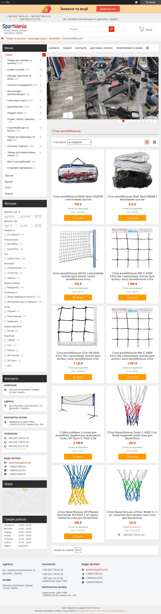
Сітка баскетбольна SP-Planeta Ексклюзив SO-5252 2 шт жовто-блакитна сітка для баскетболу (78, 515)
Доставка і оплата (101, 48)
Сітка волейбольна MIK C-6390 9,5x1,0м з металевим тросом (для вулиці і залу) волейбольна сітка (132, 276)
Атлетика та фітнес (17, 146)
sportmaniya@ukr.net (20, 462)
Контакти (81, 48)
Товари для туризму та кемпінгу (19, 62)
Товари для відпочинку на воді (21, 138)
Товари (67, 48)
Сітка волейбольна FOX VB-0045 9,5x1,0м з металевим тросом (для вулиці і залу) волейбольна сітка (78, 355)
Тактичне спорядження (19, 85)
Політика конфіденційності (114, 611)
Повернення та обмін (129, 48)
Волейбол (54, 38)
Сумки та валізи (15, 69)
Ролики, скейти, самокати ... (22, 119)
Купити (79, 218)
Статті (8, 187)
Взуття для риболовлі (18, 161)
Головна (54, 48)
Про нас (9, 175)
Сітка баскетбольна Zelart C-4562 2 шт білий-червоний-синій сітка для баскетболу (132, 435)
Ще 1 (9, 365)
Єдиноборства (15, 106)
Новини (9, 193)
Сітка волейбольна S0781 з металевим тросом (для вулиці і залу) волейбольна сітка (78, 276)
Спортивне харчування (19, 168)
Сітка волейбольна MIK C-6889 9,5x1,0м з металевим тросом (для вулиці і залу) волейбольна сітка (132, 355)
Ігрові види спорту (37, 38)
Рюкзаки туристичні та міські (19, 77)
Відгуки (9, 181)
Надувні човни (15, 113)
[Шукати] (111, 29)
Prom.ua (96, 608)
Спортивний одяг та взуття (17, 129)
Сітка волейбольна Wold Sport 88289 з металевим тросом (132, 198)
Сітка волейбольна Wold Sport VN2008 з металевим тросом (78, 198)
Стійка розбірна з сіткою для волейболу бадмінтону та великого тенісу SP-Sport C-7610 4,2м (78, 435)
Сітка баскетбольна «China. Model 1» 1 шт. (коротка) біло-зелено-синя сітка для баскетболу (132, 515)
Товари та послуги (15, 38)
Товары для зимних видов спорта (21, 154)
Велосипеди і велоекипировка (16, 93)
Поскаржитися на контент (88, 611)
